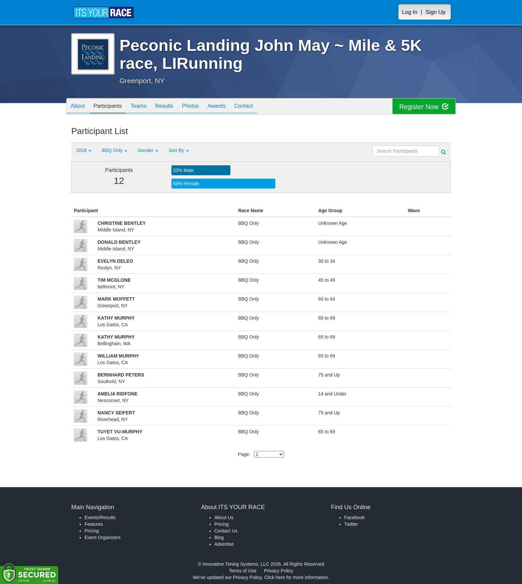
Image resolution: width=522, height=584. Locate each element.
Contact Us (225, 530)
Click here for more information (296, 577)
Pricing (92, 530)
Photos (201, 107)
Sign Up (435, 12)
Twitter (351, 524)
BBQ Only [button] (114, 150)
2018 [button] (83, 150)
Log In (409, 12)
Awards (230, 107)
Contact (260, 107)
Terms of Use (242, 570)
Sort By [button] (179, 150)
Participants (111, 107)
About (79, 107)
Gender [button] (148, 150)
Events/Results (100, 517)
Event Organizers (103, 537)
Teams (145, 107)
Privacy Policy (278, 570)
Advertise (224, 544)
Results (173, 107)
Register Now (423, 106)
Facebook (354, 517)
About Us (224, 517)
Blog (219, 537)
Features (94, 524)
